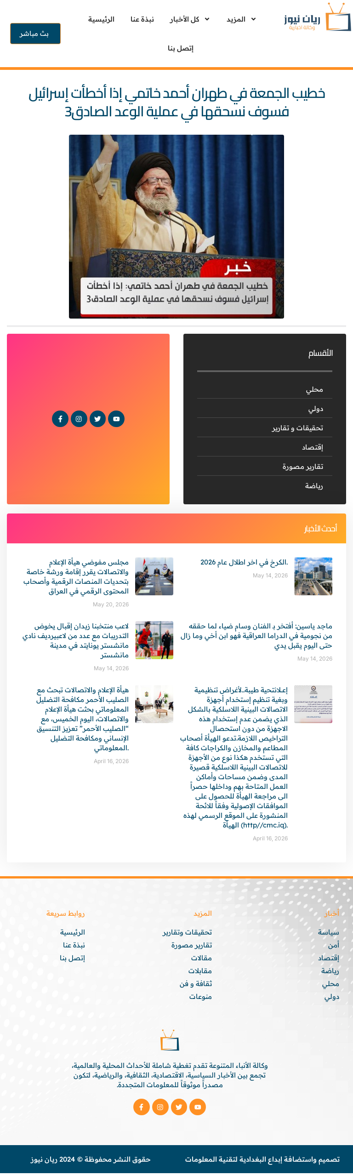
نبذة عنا (142, 19)
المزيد (242, 19)
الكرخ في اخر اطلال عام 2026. (244, 562)
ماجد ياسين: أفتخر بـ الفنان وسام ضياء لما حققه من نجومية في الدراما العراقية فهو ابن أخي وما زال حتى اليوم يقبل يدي (256, 636)
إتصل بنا (181, 48)
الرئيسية (101, 19)
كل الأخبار (190, 19)
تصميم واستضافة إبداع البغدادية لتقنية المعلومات (262, 1161)
